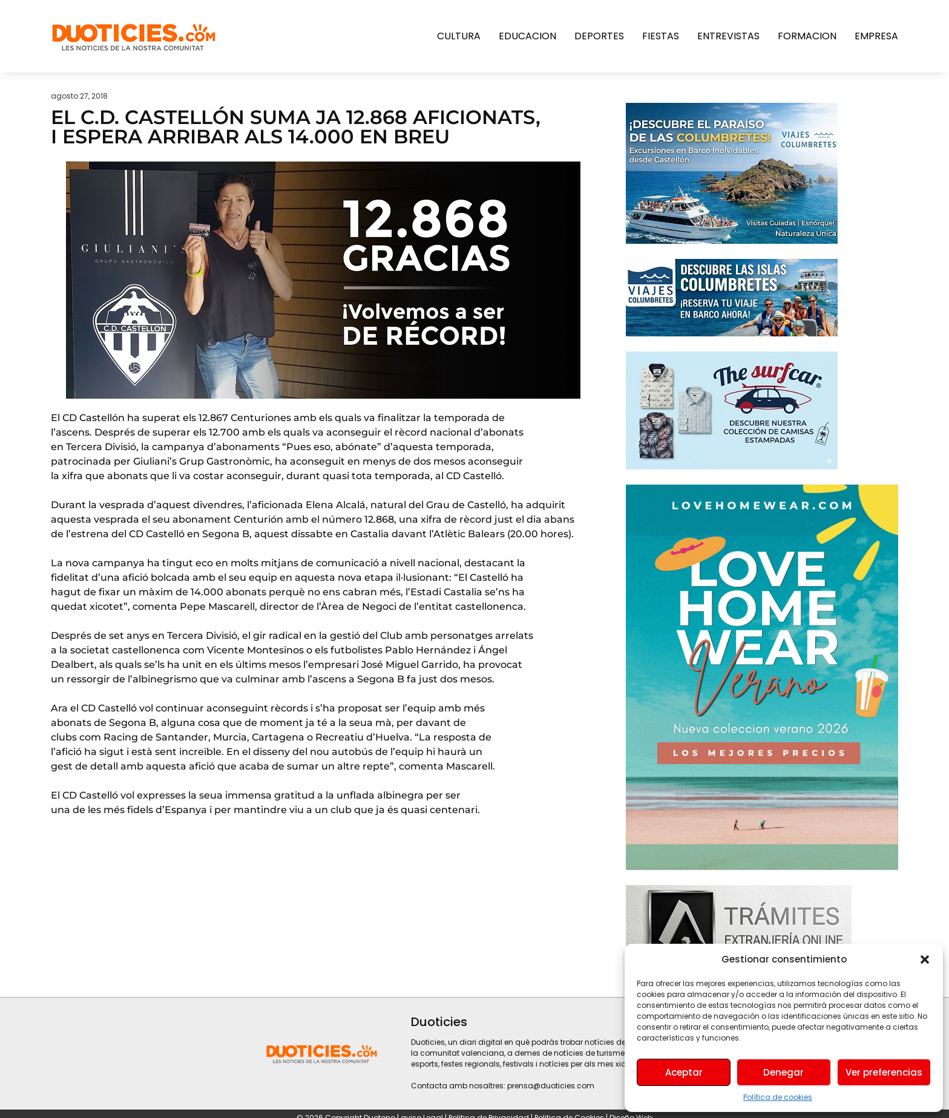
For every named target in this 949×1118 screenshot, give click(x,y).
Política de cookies (777, 1097)
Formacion (807, 36)
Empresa (876, 36)
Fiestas (660, 36)
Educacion (527, 36)
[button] (925, 959)
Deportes (599, 36)
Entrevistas (728, 36)
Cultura (459, 36)
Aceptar (684, 1072)
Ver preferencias (884, 1072)
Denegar (783, 1072)
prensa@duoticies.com (550, 1085)
